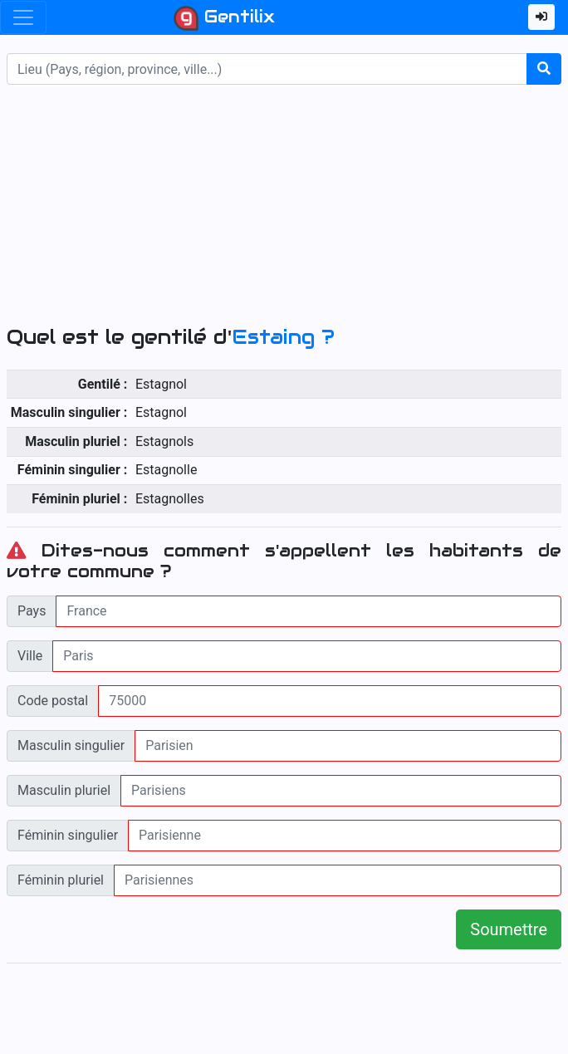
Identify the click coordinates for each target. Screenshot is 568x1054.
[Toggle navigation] (23, 17)
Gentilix (224, 18)
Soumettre (508, 929)
